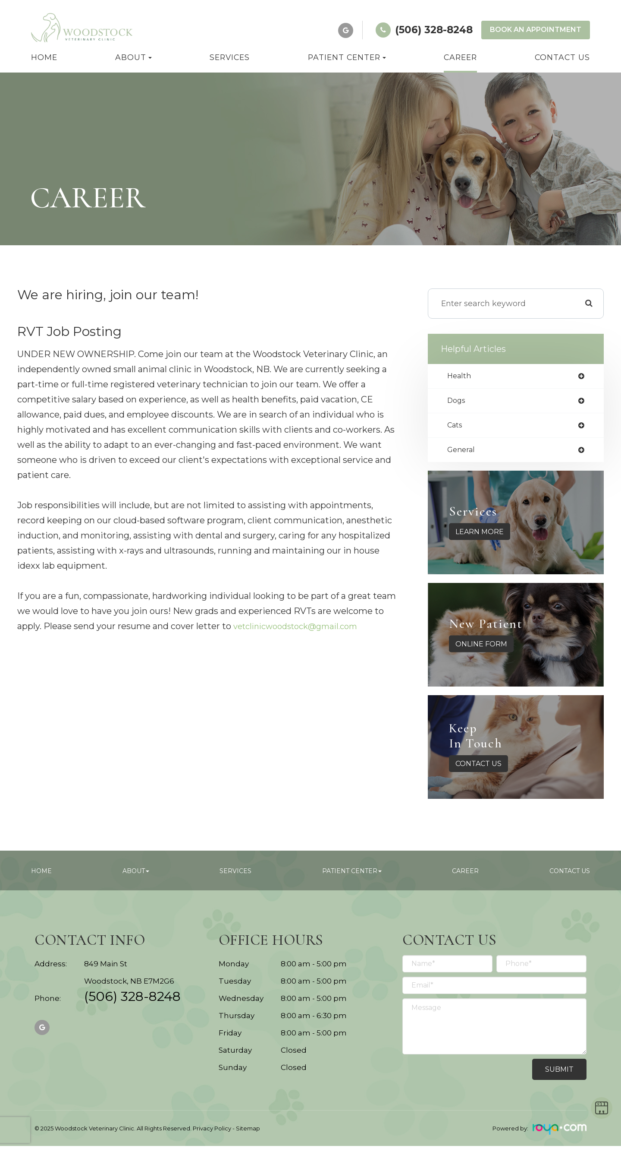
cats (455, 427)
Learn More (479, 535)
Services (230, 57)
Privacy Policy (212, 1131)
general (462, 453)
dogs (457, 402)
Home (44, 57)
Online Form (481, 647)
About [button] (133, 57)
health (460, 376)
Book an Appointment (535, 29)
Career (460, 57)
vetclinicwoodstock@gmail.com (301, 626)
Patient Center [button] (347, 57)
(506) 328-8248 (132, 1001)
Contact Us (562, 57)
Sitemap (248, 1131)
